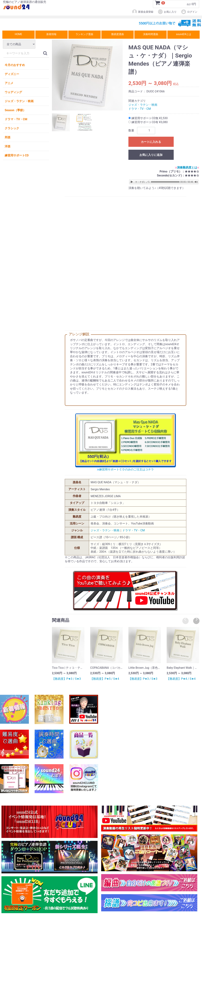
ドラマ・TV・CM (16, 119)
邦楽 (7, 137)
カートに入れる (151, 142)
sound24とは (183, 34)
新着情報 (51, 34)
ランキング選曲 (84, 34)
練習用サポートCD (17, 155)
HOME (18, 34)
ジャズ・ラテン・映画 (19, 101)
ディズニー (12, 74)
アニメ (9, 83)
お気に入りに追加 (151, 155)
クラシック (12, 128)
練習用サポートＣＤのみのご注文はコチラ (125, 469)
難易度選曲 (117, 34)
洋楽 (7, 146)
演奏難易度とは (187, 167)
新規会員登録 (142, 11)
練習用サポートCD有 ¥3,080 (148, 122)
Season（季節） (15, 110)
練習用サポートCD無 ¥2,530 (148, 118)
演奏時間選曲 (150, 34)
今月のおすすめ (15, 65)
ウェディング (13, 92)
